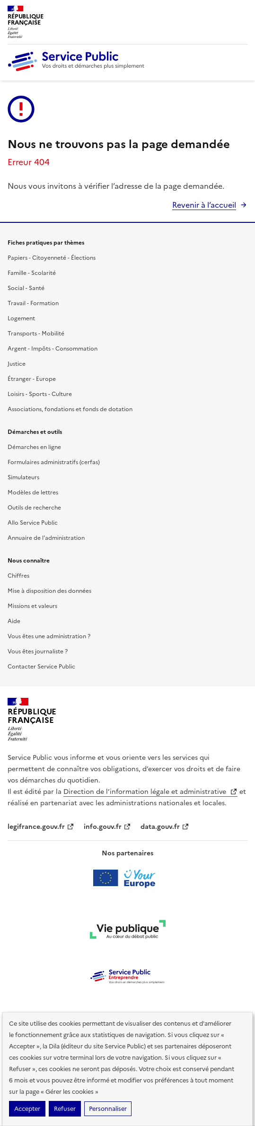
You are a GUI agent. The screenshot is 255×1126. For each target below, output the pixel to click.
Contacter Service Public (41, 666)
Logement (21, 318)
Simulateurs (23, 477)
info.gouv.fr (107, 827)
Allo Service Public (33, 523)
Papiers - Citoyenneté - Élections (52, 258)
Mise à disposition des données (49, 591)
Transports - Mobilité (36, 333)
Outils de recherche (34, 507)
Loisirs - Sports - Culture (40, 394)
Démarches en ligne (34, 447)
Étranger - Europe (32, 379)
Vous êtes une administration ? (49, 636)
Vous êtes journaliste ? (38, 651)
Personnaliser (108, 1108)
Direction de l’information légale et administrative (150, 792)
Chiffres (18, 576)
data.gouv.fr (165, 827)
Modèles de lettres (33, 492)
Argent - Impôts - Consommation (52, 348)
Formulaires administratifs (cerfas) (54, 462)
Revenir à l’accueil (204, 205)
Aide (14, 621)
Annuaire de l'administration (46, 538)
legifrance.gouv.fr (41, 827)
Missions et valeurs (32, 606)
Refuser (65, 1108)
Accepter (27, 1108)
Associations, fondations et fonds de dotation (70, 409)
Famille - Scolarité (32, 273)
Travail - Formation (33, 303)
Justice (17, 364)
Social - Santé (26, 288)
